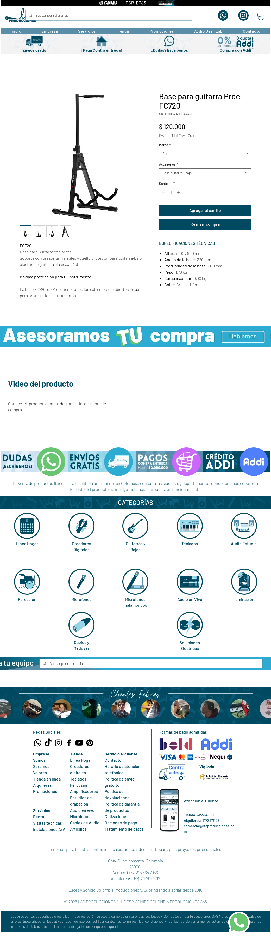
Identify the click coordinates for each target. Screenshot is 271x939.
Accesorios (168, 164)
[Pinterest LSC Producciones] (89, 742)
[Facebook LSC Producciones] (68, 742)
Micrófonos (81, 599)
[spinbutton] (171, 192)
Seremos (41, 766)
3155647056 (206, 815)
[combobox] (205, 153)
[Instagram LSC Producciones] (58, 742)
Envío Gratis (188, 135)
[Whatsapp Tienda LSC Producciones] (37, 742)
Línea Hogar (27, 543)
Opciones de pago (121, 822)
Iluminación (243, 599)
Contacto (113, 760)
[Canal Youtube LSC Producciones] (79, 742)
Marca (165, 145)
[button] (261, 15)
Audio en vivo (82, 810)
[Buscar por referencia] (108, 15)
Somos (39, 760)
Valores (40, 772)
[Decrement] (163, 192)
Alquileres (42, 785)
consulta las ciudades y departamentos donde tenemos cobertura (199, 483)
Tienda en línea (47, 778)
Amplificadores (84, 791)
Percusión (27, 599)
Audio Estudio (244, 543)
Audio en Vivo (189, 599)
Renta (38, 816)
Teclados (189, 543)
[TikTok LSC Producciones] (48, 742)
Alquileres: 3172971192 (201, 820)
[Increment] (179, 192)
